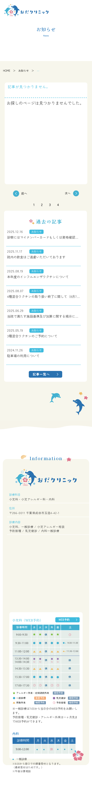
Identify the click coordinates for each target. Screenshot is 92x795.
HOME (6, 70)
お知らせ (23, 70)
